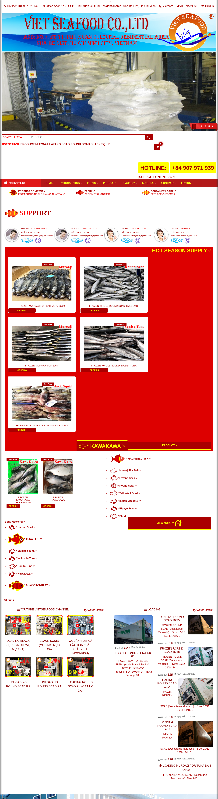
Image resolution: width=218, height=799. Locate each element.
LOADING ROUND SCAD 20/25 (172, 559)
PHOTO (91, 183)
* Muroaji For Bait (125, 410)
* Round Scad (123, 426)
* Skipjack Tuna (22, 491)
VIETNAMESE (187, 6)
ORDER (207, 6)
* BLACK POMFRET (29, 525)
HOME (49, 183)
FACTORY (129, 183)
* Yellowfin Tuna (23, 498)
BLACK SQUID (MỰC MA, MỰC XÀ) (49, 585)
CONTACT (167, 183)
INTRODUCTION (70, 183)
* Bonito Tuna (21, 506)
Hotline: (21, 6)
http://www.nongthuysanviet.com (162, 768)
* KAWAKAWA (101, 386)
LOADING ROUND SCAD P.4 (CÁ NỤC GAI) (80, 627)
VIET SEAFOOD (46, 794)
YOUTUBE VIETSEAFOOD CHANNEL (43, 549)
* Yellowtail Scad (125, 433)
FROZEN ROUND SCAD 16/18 (171, 590)
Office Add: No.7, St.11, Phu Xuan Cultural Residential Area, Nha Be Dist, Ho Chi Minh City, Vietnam (107, 6)
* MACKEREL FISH (130, 399)
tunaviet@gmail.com (75, 771)
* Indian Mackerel (125, 441)
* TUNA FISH (25, 479)
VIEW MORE (165, 463)
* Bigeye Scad (123, 448)
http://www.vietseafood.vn (158, 764)
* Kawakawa (20, 514)
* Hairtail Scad (21, 467)
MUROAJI (42, 144)
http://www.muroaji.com (157, 760)
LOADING (148, 183)
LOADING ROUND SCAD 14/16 (167, 666)
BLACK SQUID (100, 144)
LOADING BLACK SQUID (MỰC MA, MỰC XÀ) (18, 585)
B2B (127, 588)
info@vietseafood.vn (115, 788)
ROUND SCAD (80, 144)
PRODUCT (28, 144)
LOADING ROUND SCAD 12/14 (167, 624)
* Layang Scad (123, 418)
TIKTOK (186, 183)
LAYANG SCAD (59, 144)
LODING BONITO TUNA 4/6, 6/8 (133, 595)
